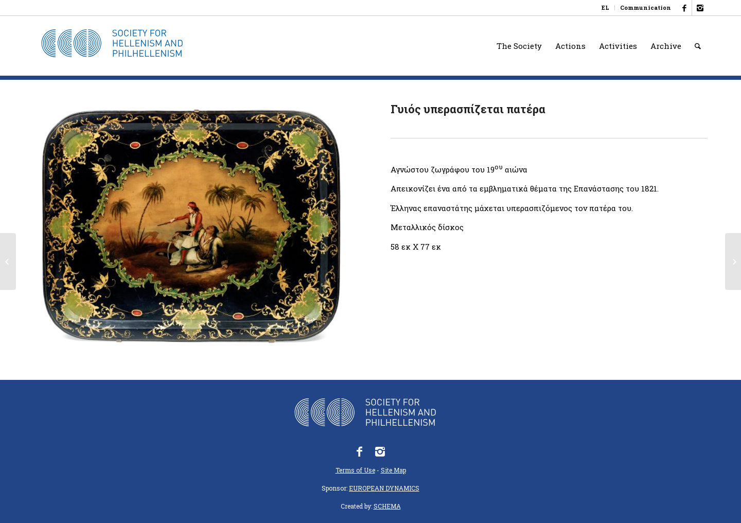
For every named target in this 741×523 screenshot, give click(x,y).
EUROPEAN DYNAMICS (384, 488)
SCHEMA (387, 506)
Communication (645, 7)
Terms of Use (355, 470)
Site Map (393, 470)
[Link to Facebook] (684, 7)
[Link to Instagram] (700, 7)
